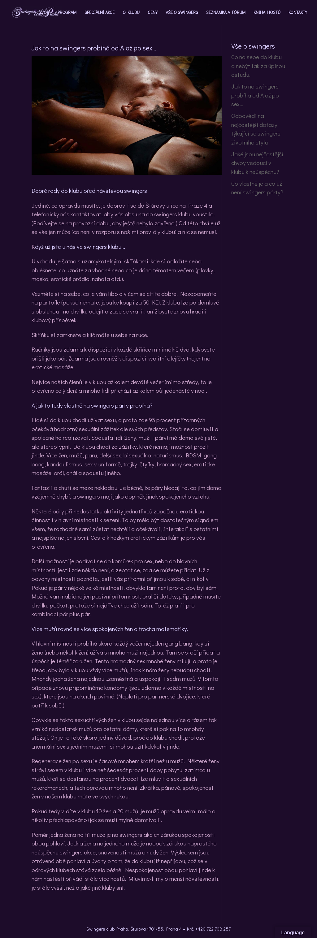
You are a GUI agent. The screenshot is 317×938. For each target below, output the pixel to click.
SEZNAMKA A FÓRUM (225, 12)
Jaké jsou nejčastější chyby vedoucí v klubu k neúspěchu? (257, 162)
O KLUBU (131, 12)
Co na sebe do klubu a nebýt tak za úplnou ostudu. (258, 65)
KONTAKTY (298, 12)
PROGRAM (67, 12)
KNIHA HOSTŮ (267, 12)
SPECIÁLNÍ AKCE (100, 12)
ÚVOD (44, 12)
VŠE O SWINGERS (182, 12)
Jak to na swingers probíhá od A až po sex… (255, 95)
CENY (153, 12)
